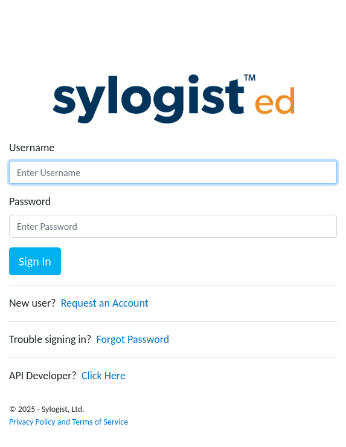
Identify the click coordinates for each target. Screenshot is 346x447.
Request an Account (105, 303)
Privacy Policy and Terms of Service (68, 422)
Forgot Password (133, 339)
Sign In (35, 261)
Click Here (104, 375)
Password (30, 201)
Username (31, 147)
